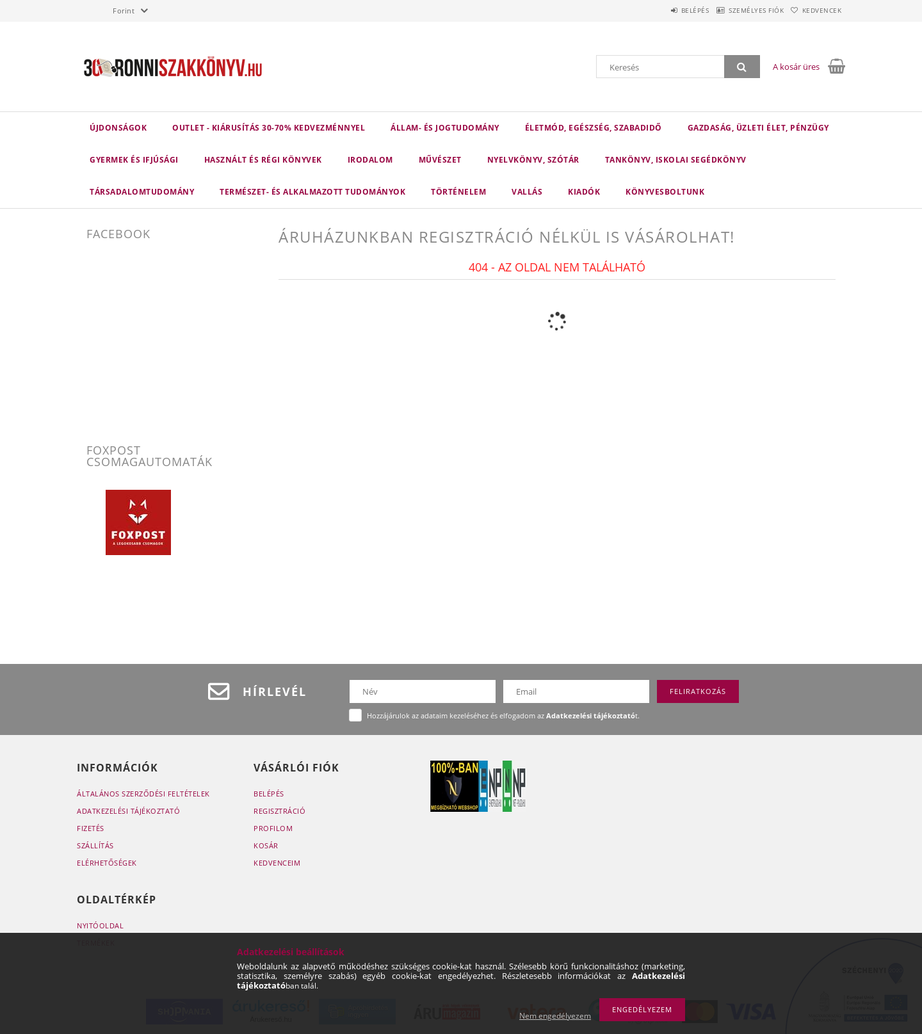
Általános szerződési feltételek (143, 793)
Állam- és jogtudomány (445, 127)
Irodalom (370, 159)
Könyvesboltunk (665, 191)
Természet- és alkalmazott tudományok (312, 191)
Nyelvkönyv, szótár (533, 159)
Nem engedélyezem (555, 1015)
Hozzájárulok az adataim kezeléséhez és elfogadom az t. (503, 715)
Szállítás (95, 845)
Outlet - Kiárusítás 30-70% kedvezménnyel (268, 127)
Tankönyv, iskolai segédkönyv (676, 159)
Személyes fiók (738, 10)
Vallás (527, 191)
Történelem (458, 191)
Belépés (665, 10)
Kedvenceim (277, 863)
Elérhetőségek (107, 863)
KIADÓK (584, 191)
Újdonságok (118, 127)
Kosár (266, 845)
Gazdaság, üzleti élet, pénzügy (758, 127)
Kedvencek (816, 10)
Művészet (440, 159)
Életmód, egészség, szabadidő (593, 127)
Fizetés (90, 828)
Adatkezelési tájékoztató (128, 811)
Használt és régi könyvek (263, 159)
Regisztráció (279, 811)
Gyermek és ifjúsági (134, 159)
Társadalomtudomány (142, 191)
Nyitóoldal (100, 925)
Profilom (273, 828)
